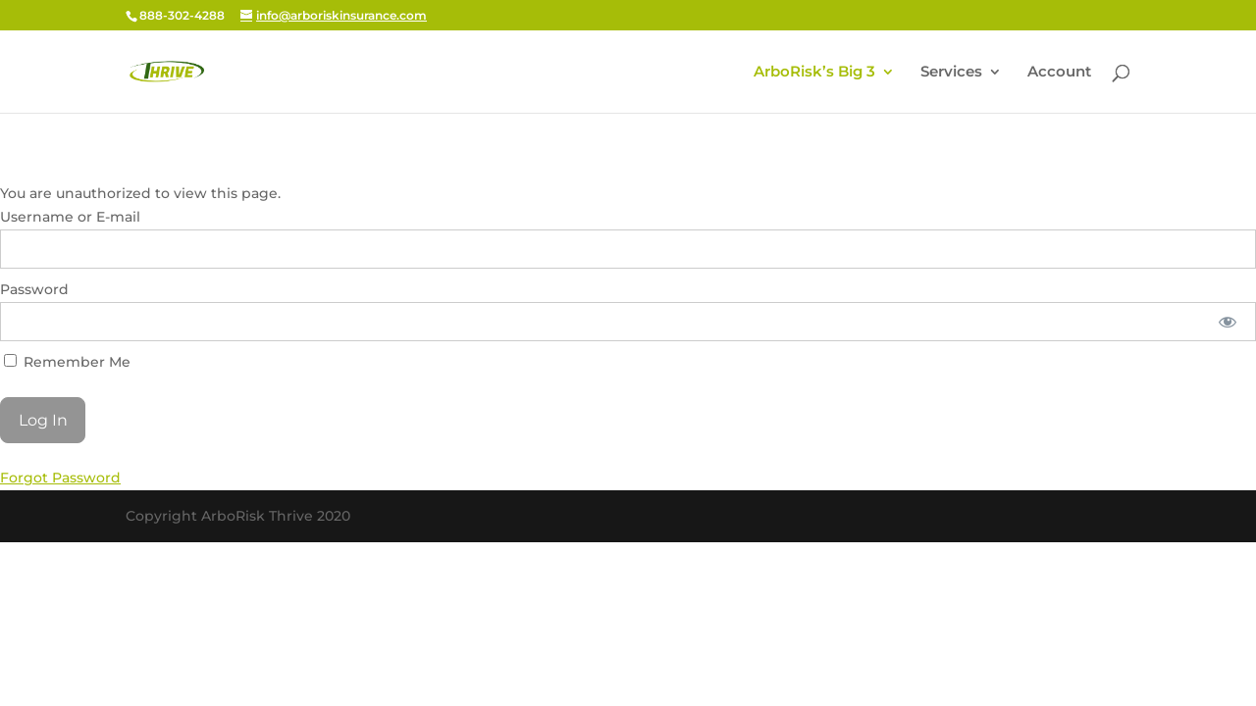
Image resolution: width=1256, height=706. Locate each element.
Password (34, 289)
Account (1059, 72)
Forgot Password (60, 477)
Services (951, 72)
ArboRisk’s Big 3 (814, 72)
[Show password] (1228, 321)
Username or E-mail (70, 217)
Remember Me (67, 362)
